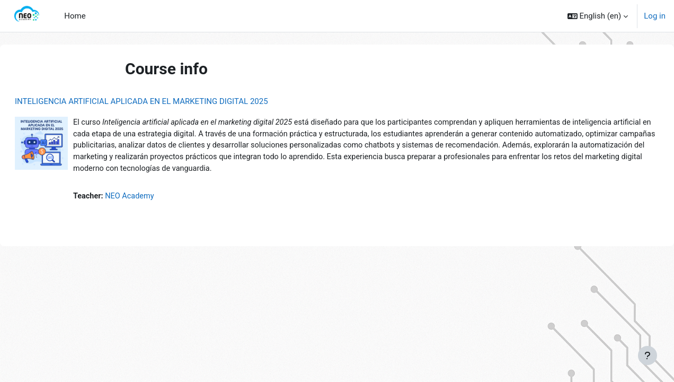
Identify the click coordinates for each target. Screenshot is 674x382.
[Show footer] (647, 355)
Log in (655, 16)
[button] (598, 16)
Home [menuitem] (74, 16)
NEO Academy (157, 199)
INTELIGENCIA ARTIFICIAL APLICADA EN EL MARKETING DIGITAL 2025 (167, 101)
